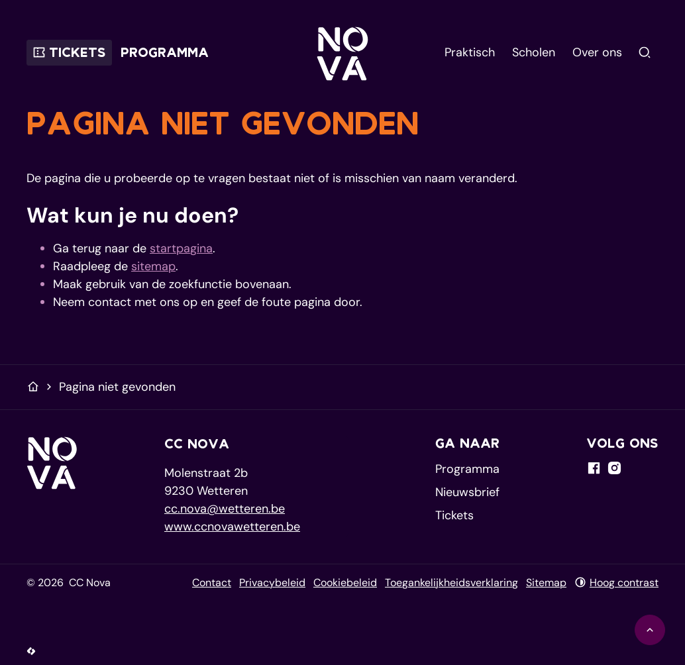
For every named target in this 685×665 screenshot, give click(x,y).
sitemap (153, 266)
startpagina (181, 248)
